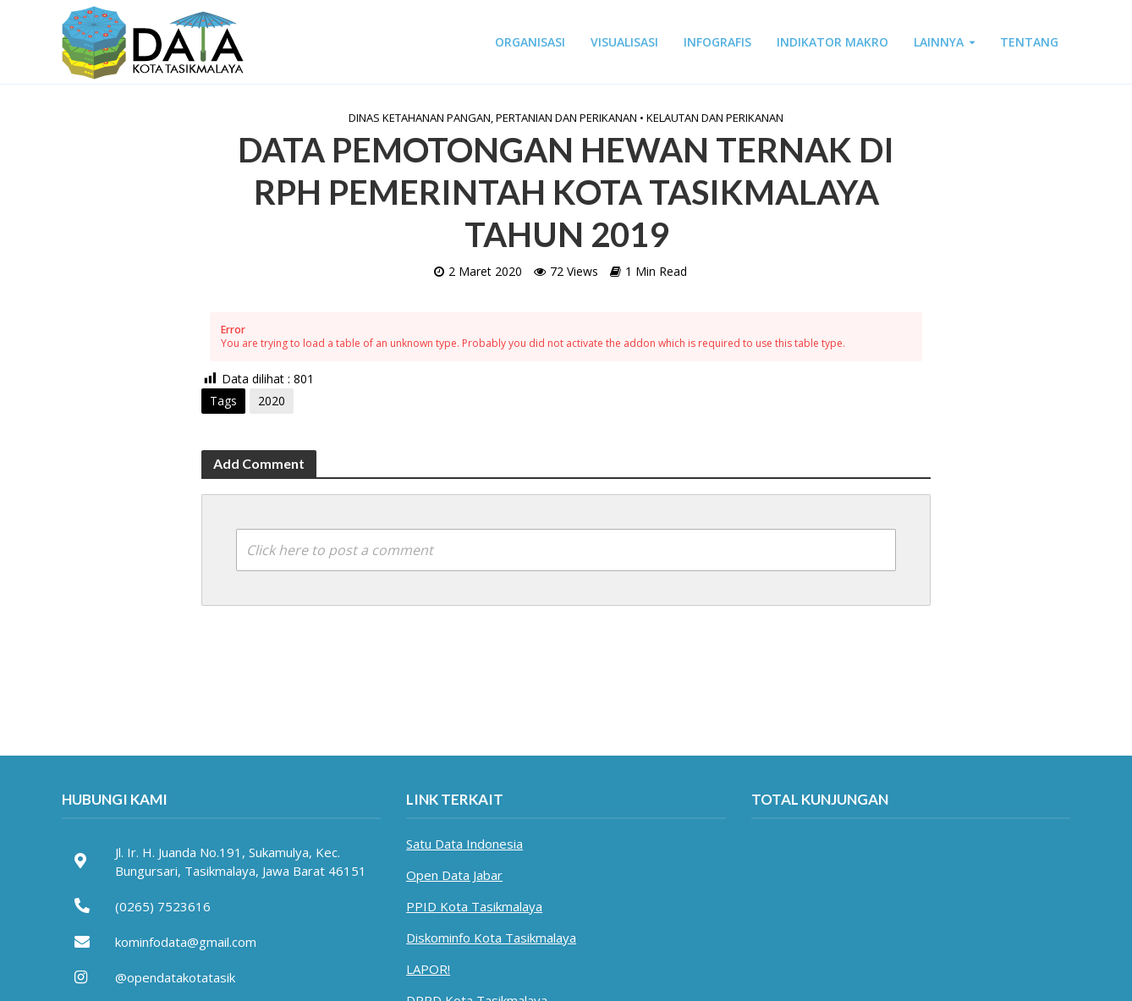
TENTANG (1029, 42)
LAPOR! (428, 968)
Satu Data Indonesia (464, 843)
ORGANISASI (530, 42)
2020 (271, 401)
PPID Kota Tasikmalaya (474, 906)
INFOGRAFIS (717, 42)
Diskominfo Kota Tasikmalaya (491, 937)
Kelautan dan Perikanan (714, 117)
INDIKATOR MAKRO (832, 42)
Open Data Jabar (454, 874)
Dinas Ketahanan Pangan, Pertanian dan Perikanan (493, 117)
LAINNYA (939, 42)
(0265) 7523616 (163, 906)
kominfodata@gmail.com (185, 941)
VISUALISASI (624, 42)
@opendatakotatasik (175, 977)
